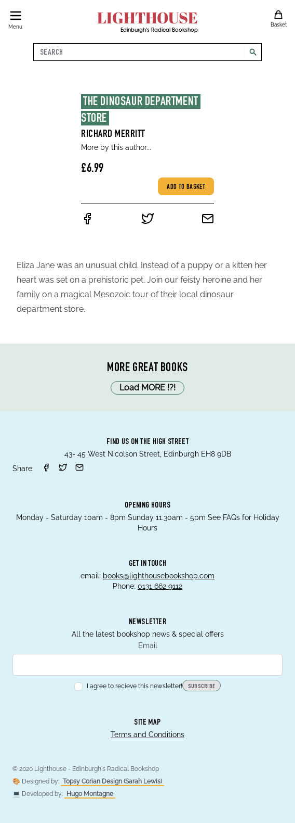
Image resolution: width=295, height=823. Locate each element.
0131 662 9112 (160, 586)
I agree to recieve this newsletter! (128, 686)
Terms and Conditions (147, 734)
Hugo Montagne (89, 793)
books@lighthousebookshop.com (158, 576)
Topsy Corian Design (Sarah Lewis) (112, 781)
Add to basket (186, 187)
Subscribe (202, 686)
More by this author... (116, 147)
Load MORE (147, 388)
